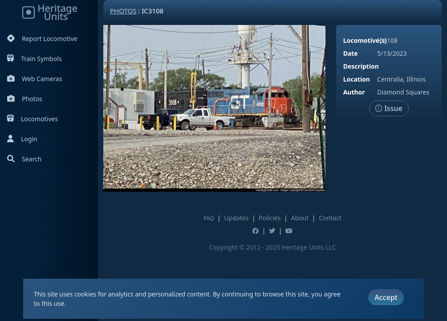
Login (22, 139)
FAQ (208, 218)
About (300, 218)
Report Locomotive (42, 38)
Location (356, 79)
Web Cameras (34, 78)
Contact (330, 218)
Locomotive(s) (365, 40)
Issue (388, 108)
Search (24, 159)
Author (354, 92)
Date (350, 53)
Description (361, 66)
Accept (385, 297)
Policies (269, 218)
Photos (24, 99)
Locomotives (32, 119)
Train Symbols (34, 58)
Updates (236, 218)
